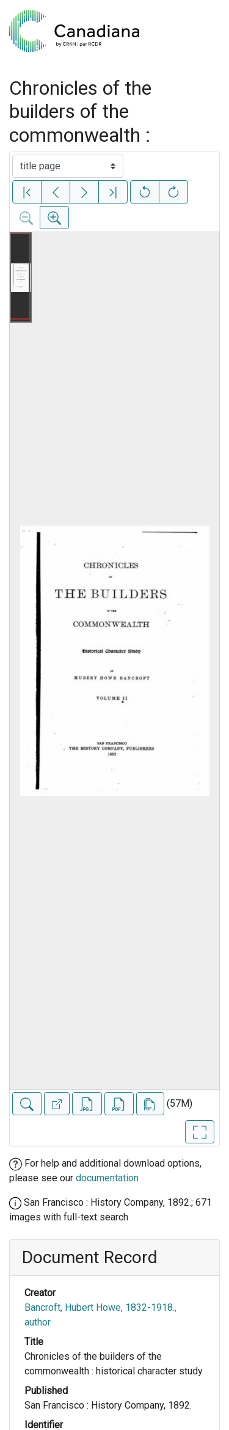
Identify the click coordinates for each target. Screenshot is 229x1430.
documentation (107, 1178)
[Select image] (67, 166)
